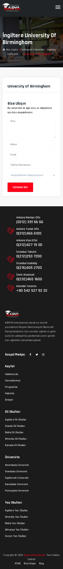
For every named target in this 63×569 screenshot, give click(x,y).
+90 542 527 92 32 (31, 290)
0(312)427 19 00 (29, 244)
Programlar (11, 386)
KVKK (18, 563)
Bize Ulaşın (30, 563)
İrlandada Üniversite (16, 471)
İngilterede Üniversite (17, 477)
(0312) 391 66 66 (29, 221)
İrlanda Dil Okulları (15, 426)
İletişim (9, 399)
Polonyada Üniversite (17, 490)
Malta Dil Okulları (14, 432)
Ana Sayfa (10, 49)
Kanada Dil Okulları (15, 445)
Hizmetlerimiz (13, 380)
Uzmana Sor (20, 187)
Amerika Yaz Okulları (16, 516)
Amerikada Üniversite (17, 465)
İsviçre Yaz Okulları (15, 536)
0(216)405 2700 (29, 267)
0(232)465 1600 (29, 279)
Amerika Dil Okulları (16, 438)
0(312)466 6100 (28, 233)
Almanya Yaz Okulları (17, 529)
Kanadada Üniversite (16, 484)
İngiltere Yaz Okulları (16, 510)
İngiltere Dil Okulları (15, 419)
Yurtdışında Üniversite (32, 49)
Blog (41, 563)
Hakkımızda (11, 374)
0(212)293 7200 (29, 256)
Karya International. (35, 555)
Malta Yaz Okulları (15, 523)
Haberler (10, 393)
